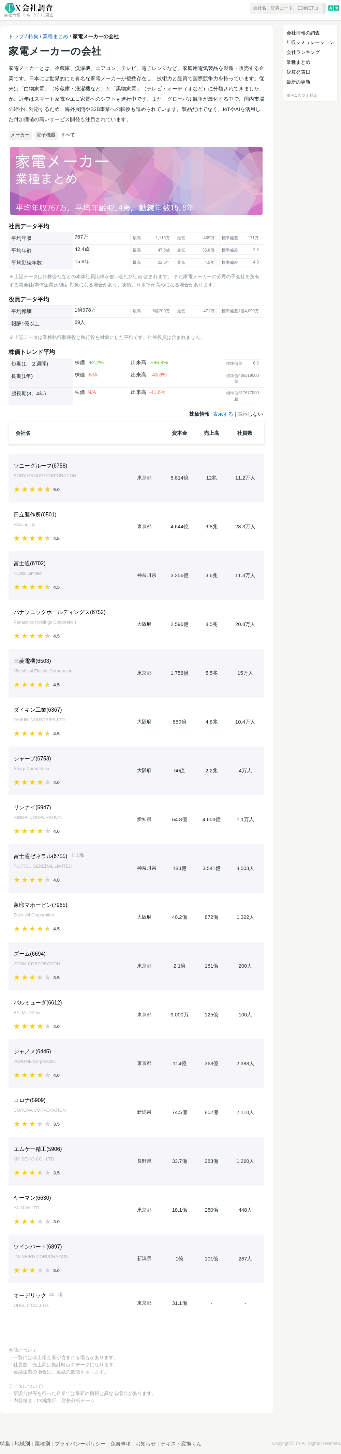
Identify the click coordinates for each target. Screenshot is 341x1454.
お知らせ (145, 1443)
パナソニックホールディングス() (60, 612)
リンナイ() (32, 807)
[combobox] (268, 9)
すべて (68, 135)
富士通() (30, 563)
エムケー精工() (38, 1149)
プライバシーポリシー (80, 1443)
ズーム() (30, 954)
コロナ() (30, 1100)
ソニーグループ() (41, 466)
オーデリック (30, 1295)
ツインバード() (38, 1247)
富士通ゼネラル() (41, 856)
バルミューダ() (38, 1003)
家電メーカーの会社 (96, 36)
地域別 (22, 1443)
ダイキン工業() (38, 710)
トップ (16, 36)
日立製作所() (35, 514)
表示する (223, 414)
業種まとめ (55, 36)
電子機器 (46, 135)
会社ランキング (303, 52)
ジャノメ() (32, 1051)
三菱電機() (32, 661)
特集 (33, 36)
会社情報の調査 (303, 32)
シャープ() (32, 758)
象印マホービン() (41, 905)
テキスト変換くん (181, 1443)
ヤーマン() (32, 1198)
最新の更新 (298, 82)
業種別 (42, 1443)
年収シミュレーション (310, 42)
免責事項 (120, 1443)
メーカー (20, 135)
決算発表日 (298, 72)
